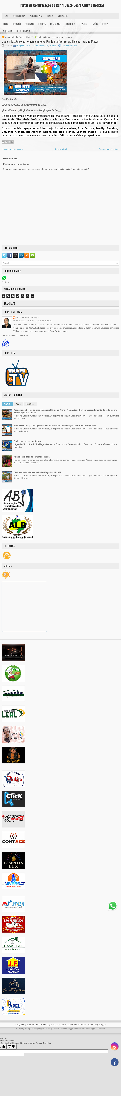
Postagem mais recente (13, 149)
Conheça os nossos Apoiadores (28, 441)
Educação (17, 23)
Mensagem (7, 30)
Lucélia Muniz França (27, 318)
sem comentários (69, 45)
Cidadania (30, 23)
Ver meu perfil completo (15, 335)
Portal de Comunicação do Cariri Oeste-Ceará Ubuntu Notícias (62, 5)
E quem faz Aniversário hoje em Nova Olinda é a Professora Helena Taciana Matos (50, 41)
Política (42, 23)
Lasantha (56, 1029)
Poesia (105, 23)
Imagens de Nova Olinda (27, 45)
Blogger (102, 1024)
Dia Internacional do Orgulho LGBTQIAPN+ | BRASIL (38, 472)
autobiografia (36, 16)
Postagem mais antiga (108, 149)
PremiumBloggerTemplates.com (73, 1029)
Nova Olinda (55, 23)
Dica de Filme (70, 23)
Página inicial (61, 149)
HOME (6, 16)
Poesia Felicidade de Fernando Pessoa (31, 456)
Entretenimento (23, 30)
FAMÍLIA (50, 16)
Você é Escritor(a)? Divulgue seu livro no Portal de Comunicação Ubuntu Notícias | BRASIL (55, 425)
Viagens (84, 23)
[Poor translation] (11, 1046)
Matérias (30, 404)
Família (95, 23)
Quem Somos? (19, 16)
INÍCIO (5, 23)
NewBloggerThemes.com (95, 1029)
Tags (18, 404)
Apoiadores (63, 16)
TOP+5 (7, 404)
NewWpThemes (30, 1029)
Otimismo (53, 45)
